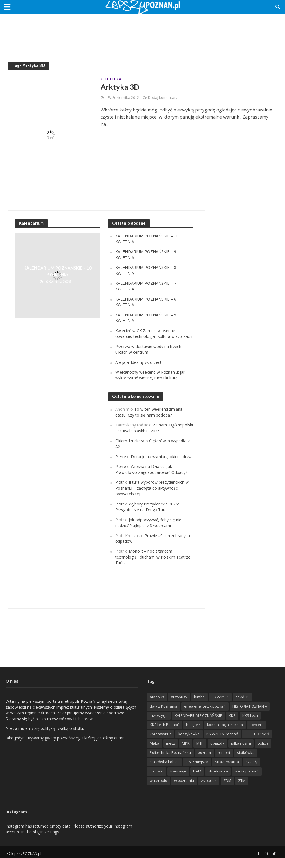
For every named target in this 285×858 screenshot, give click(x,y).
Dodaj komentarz (163, 97)
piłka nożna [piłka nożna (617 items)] (241, 743)
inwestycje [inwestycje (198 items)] (159, 715)
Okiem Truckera (129, 440)
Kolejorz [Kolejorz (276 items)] (193, 724)
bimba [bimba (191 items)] (199, 696)
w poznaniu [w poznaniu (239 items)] (184, 780)
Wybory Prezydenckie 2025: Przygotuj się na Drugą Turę (147, 506)
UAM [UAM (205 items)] (197, 771)
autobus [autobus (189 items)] (157, 696)
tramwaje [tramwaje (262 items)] (178, 771)
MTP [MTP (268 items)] (200, 743)
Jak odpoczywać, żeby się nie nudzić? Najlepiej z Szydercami (148, 522)
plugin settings (46, 832)
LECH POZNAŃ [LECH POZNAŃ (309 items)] (257, 733)
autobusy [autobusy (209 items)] (179, 696)
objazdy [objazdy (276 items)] (217, 743)
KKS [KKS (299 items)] (232, 715)
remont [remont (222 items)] (224, 752)
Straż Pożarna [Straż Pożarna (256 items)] (227, 761)
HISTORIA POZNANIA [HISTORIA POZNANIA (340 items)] (249, 706)
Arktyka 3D (120, 86)
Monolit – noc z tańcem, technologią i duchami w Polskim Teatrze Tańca (152, 556)
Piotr (119, 482)
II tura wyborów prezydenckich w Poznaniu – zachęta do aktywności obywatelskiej (152, 488)
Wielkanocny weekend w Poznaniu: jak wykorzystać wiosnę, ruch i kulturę (150, 374)
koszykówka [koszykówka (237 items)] (189, 733)
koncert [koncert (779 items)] (256, 724)
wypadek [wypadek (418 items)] (209, 780)
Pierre (120, 456)
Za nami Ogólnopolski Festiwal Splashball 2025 (154, 427)
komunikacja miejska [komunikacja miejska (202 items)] (225, 724)
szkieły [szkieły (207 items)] (252, 761)
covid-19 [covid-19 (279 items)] (242, 696)
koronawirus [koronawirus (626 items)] (160, 733)
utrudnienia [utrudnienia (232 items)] (218, 771)
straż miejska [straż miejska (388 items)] (197, 761)
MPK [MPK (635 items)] (186, 743)
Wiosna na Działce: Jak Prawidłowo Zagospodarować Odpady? (151, 469)
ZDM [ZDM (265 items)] (227, 780)
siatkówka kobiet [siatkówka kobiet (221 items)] (164, 761)
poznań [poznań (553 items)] (204, 752)
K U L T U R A (111, 79)
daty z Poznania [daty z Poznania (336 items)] (163, 706)
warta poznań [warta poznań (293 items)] (247, 771)
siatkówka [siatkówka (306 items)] (245, 752)
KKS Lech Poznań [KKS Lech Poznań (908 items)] (164, 724)
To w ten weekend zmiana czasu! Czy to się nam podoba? (148, 411)
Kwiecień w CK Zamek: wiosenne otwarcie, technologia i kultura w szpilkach (153, 333)
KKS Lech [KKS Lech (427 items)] (250, 715)
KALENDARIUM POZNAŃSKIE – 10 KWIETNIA (57, 271)
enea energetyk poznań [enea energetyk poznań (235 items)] (205, 706)
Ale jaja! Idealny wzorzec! (138, 362)
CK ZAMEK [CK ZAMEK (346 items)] (220, 696)
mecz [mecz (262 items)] (170, 743)
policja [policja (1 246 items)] (263, 743)
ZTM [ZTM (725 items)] (241, 780)
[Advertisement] (142, 32)
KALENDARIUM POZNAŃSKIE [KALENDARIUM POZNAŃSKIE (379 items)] (198, 715)
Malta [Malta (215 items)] (154, 743)
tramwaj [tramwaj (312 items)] (157, 771)
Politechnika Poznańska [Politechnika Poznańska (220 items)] (170, 752)
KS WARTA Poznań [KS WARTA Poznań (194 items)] (222, 733)
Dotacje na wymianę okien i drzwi (161, 456)
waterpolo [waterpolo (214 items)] (158, 780)
